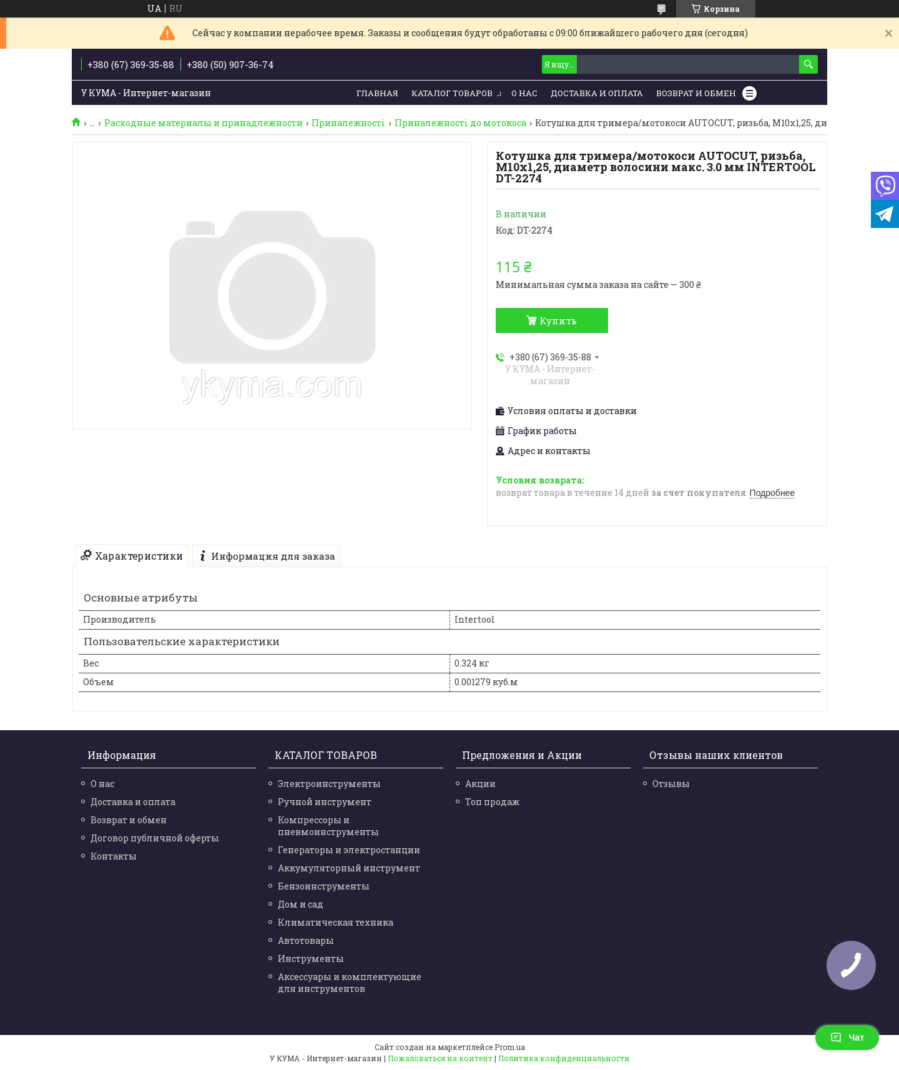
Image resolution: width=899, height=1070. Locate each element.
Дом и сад (300, 904)
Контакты (114, 856)
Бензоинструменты (324, 886)
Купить (558, 320)
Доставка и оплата (133, 802)
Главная (377, 93)
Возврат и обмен (696, 93)
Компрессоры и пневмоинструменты (328, 826)
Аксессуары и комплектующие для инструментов (349, 982)
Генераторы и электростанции (349, 850)
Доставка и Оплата (597, 93)
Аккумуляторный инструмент (349, 868)
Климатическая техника (335, 922)
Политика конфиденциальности (564, 1058)
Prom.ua (509, 1047)
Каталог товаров (452, 93)
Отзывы (671, 784)
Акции (480, 784)
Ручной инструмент (324, 802)
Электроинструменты (329, 784)
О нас (524, 93)
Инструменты (311, 958)
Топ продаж (492, 802)
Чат (847, 1037)
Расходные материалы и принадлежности (203, 123)
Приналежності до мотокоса (460, 123)
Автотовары (306, 940)
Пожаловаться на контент (440, 1058)
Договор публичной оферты (155, 838)
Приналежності (348, 123)
